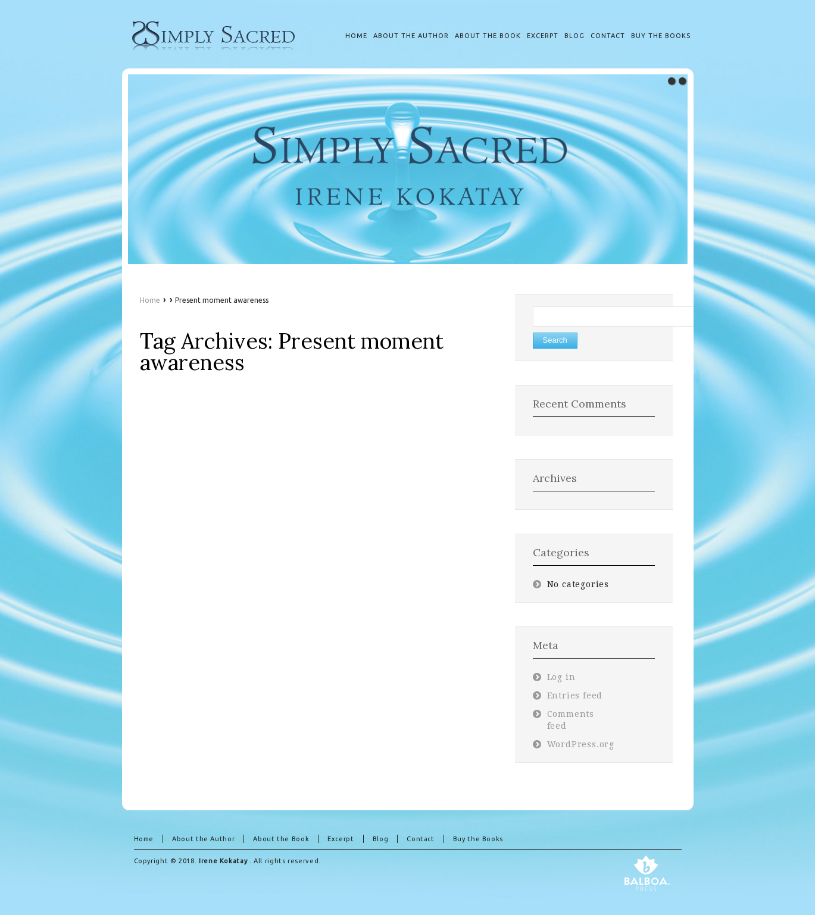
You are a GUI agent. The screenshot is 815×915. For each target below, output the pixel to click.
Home (150, 300)
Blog (381, 838)
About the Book (281, 838)
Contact (420, 838)
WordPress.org (581, 744)
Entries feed (575, 695)
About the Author (203, 838)
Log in (561, 677)
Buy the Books (478, 838)
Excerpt (340, 838)
